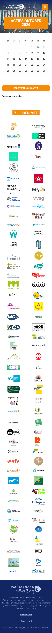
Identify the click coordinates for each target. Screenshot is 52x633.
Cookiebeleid (26, 621)
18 (8, 65)
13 (20, 59)
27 (20, 71)
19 (14, 65)
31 (44, 71)
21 (26, 65)
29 (32, 71)
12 (14, 59)
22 (32, 65)
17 (44, 59)
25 (8, 71)
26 (14, 71)
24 (44, 65)
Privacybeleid (26, 615)
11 (8, 59)
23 (38, 65)
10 (44, 53)
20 (20, 65)
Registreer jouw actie (26, 88)
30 (38, 71)
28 (26, 71)
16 (38, 59)
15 (32, 59)
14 (26, 59)
